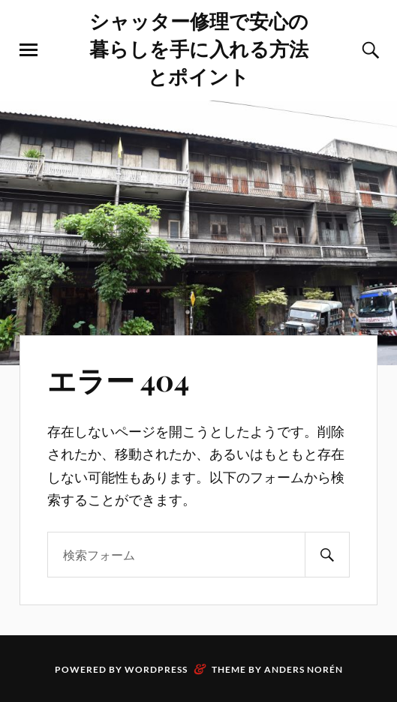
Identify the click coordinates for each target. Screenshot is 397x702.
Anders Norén (303, 669)
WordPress (156, 669)
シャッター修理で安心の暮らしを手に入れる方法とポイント (198, 48)
